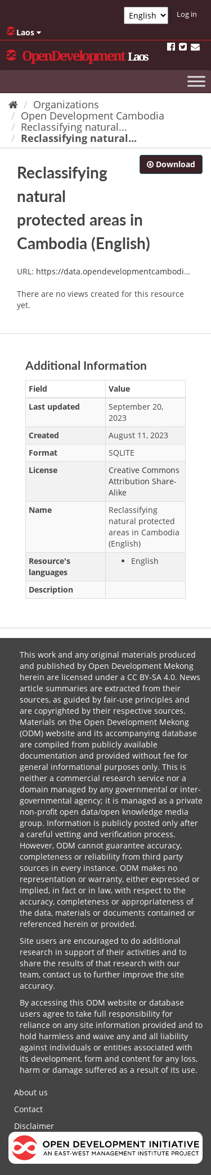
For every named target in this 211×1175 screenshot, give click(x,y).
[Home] (13, 104)
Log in (187, 14)
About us (31, 1092)
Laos (23, 32)
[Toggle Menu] (196, 81)
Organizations (66, 104)
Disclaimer (34, 1126)
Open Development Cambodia (92, 115)
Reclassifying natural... (74, 127)
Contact (28, 1109)
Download (171, 164)
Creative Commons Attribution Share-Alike (144, 481)
